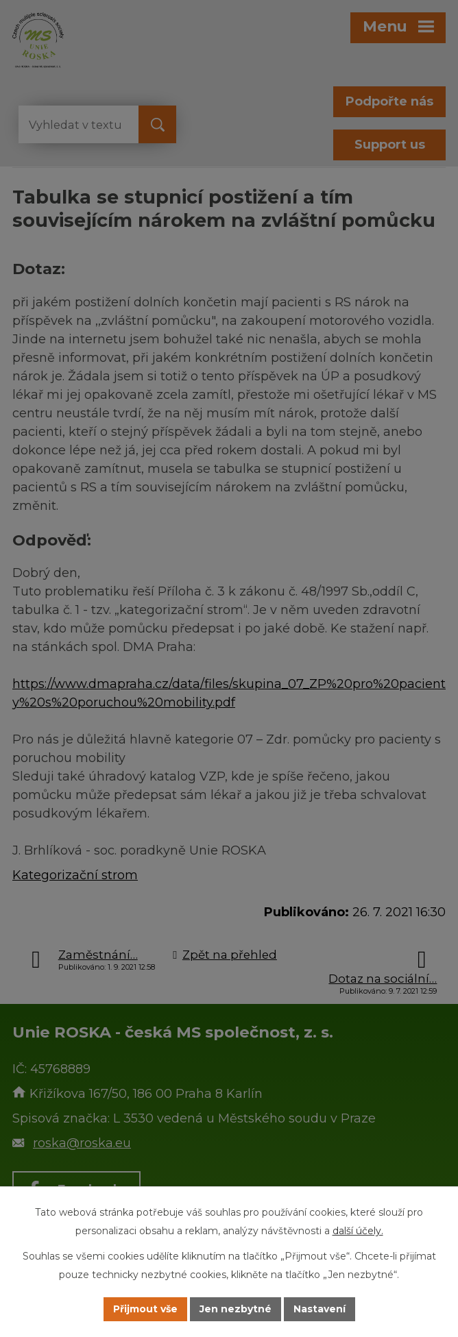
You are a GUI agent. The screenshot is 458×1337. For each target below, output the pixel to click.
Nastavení (319, 1309)
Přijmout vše (145, 1309)
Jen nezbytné (236, 1309)
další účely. (358, 1231)
